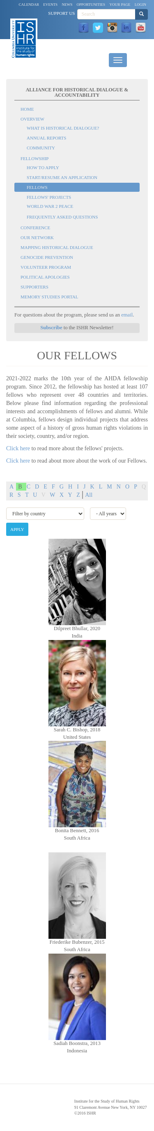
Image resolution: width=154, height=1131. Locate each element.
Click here (18, 448)
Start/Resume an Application (62, 177)
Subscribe (51, 327)
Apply (17, 529)
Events (50, 4)
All (88, 495)
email (127, 315)
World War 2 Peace (50, 206)
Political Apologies (45, 277)
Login (140, 4)
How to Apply (43, 167)
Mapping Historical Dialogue (57, 247)
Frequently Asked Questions (62, 216)
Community (41, 147)
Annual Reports (46, 137)
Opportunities (91, 4)
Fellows (37, 187)
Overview (32, 118)
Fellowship (34, 158)
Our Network (37, 237)
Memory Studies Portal (49, 296)
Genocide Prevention (47, 257)
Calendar (29, 4)
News (67, 4)
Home (27, 109)
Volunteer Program (46, 267)
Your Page (119, 4)
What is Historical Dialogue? (63, 128)
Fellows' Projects (49, 197)
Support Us (61, 13)
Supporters (34, 286)
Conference (35, 227)
